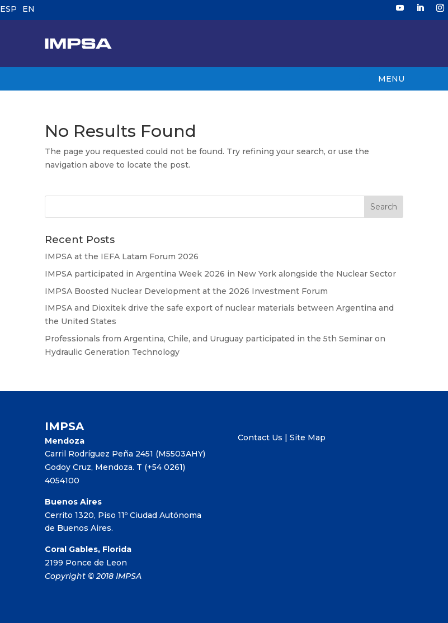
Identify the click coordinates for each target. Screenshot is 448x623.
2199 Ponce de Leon (86, 563)
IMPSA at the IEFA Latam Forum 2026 (122, 256)
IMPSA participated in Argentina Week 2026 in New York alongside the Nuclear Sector (220, 274)
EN (28, 9)
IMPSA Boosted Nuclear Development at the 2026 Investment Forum (186, 291)
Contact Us (260, 437)
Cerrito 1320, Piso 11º (87, 515)
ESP (8, 9)
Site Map (308, 437)
